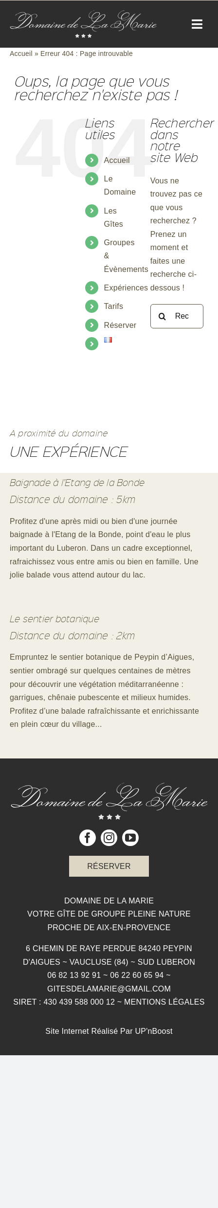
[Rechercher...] (176, 316)
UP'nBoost (153, 1031)
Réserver (120, 325)
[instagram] (109, 837)
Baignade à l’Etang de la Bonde (77, 482)
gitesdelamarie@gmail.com (109, 989)
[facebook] (87, 837)
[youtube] (130, 837)
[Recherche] (162, 316)
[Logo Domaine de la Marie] (83, 14)
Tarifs (114, 306)
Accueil (21, 53)
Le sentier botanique (54, 618)
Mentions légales (164, 1002)
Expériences (126, 288)
